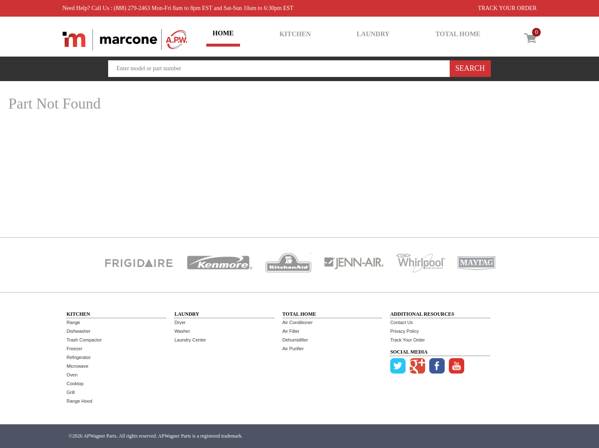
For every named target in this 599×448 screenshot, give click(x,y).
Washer (182, 331)
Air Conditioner (297, 322)
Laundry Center (190, 339)
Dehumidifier (295, 339)
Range (73, 322)
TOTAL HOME (458, 33)
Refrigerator (79, 357)
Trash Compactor (84, 339)
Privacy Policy (404, 331)
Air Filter (291, 331)
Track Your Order (407, 339)
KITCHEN (295, 33)
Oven (72, 374)
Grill (71, 392)
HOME (223, 33)
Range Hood (79, 400)
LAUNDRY (372, 33)
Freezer (74, 348)
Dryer (180, 322)
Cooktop (75, 383)
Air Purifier (293, 348)
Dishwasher (78, 331)
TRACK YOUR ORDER (507, 8)
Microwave (78, 366)
